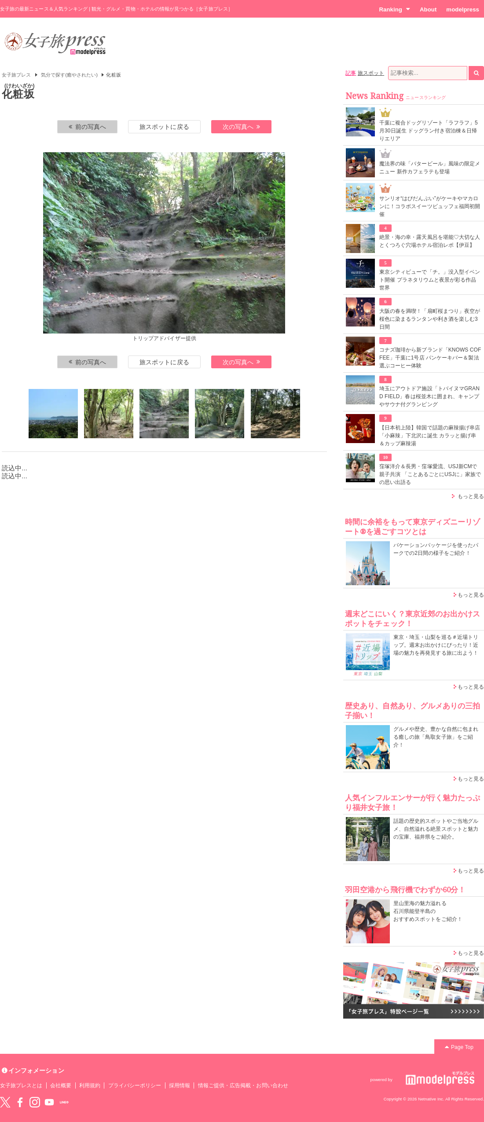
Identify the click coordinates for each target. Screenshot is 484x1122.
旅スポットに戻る (164, 126)
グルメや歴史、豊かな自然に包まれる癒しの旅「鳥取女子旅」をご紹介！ (435, 737)
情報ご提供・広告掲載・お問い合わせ (243, 1085)
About (428, 9)
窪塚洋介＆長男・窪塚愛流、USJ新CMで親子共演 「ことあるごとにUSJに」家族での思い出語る (430, 474)
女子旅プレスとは (21, 1085)
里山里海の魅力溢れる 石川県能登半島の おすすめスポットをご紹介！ (427, 911)
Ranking (394, 9)
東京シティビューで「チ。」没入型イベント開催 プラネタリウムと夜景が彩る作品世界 (429, 280)
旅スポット (371, 73)
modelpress (462, 9)
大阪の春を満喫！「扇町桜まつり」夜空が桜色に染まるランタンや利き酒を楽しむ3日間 (429, 319)
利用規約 (89, 1085)
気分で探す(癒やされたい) (69, 74)
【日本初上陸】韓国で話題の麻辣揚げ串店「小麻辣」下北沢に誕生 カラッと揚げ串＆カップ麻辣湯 (429, 436)
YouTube (49, 1102)
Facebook (20, 1102)
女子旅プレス (16, 74)
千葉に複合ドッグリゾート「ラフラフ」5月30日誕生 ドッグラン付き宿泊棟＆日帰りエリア (428, 131)
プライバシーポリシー (134, 1085)
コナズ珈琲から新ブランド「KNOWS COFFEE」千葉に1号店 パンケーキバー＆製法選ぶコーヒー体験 (430, 358)
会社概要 (60, 1085)
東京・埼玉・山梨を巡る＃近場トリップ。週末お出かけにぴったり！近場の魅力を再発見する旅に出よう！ (435, 645)
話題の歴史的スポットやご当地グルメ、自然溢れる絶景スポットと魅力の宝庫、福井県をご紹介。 (435, 829)
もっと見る (471, 496)
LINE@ (64, 1102)
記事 (350, 73)
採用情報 (179, 1085)
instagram (34, 1102)
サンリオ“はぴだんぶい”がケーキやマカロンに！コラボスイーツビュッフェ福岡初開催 (429, 206)
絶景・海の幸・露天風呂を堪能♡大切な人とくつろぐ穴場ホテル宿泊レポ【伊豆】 (429, 241)
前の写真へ (87, 126)
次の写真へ (241, 126)
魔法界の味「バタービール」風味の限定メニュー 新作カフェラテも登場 (429, 168)
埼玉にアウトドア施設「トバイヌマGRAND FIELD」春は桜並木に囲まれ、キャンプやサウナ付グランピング (429, 396)
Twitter (5, 1102)
